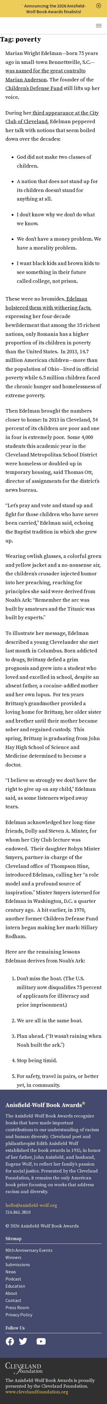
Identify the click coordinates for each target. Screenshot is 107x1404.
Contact (13, 1300)
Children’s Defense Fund (33, 88)
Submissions (17, 1264)
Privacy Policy (18, 1314)
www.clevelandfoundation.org (36, 1392)
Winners (13, 1257)
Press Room (17, 1307)
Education (15, 1286)
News (10, 1271)
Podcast (13, 1279)
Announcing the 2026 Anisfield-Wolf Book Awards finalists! (55, 8)
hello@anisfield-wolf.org (31, 1205)
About (11, 1293)
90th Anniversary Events (29, 1250)
